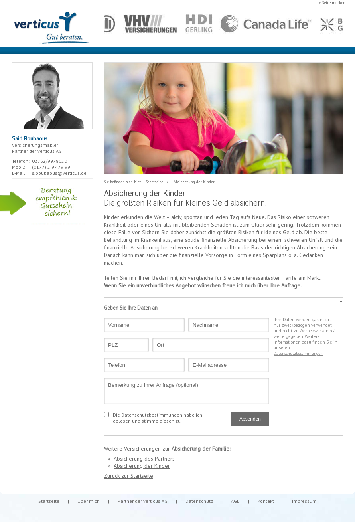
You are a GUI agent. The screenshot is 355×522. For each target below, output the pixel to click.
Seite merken (333, 2)
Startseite (154, 181)
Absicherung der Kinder (194, 181)
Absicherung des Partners (144, 458)
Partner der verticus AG (143, 501)
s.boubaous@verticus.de (59, 173)
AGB (235, 501)
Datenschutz (199, 501)
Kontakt (266, 501)
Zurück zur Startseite (128, 475)
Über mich (88, 501)
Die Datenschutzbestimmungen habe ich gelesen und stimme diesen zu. (157, 418)
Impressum (304, 501)
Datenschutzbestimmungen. (298, 353)
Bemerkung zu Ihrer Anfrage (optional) (186, 391)
